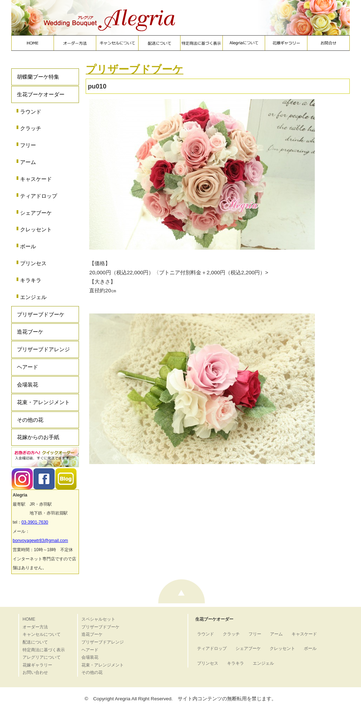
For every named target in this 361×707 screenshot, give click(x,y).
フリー (28, 145)
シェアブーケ (36, 213)
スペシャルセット (98, 619)
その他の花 (30, 420)
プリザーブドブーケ (41, 314)
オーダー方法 (35, 626)
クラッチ (30, 128)
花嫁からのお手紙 (38, 437)
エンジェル (33, 297)
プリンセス (33, 263)
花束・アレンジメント (43, 402)
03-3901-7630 (35, 522)
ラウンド (30, 112)
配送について (35, 642)
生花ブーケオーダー (41, 94)
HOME (29, 619)
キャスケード (36, 179)
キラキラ (30, 280)
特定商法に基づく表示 (44, 649)
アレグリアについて (42, 657)
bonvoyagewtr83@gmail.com (40, 540)
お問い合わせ (35, 672)
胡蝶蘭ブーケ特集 (38, 77)
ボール (28, 246)
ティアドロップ (38, 196)
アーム (28, 162)
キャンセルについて (42, 634)
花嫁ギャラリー (37, 665)
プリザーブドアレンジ (43, 349)
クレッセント (36, 229)
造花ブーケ (30, 332)
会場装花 (27, 385)
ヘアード (27, 367)
